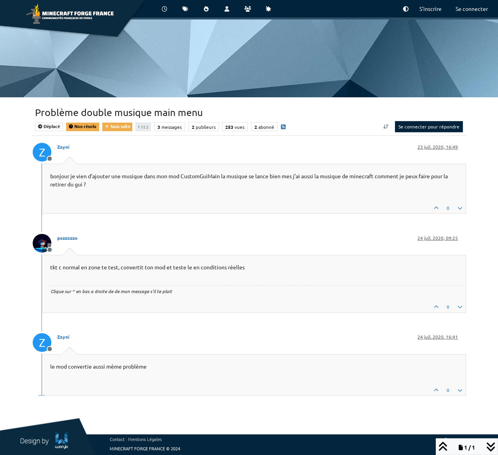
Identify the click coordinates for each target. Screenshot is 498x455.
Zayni (63, 147)
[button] (406, 9)
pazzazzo (67, 238)
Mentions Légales (145, 439)
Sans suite (117, 126)
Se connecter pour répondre (428, 126)
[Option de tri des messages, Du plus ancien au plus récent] (386, 126)
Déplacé (49, 126)
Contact (117, 439)
